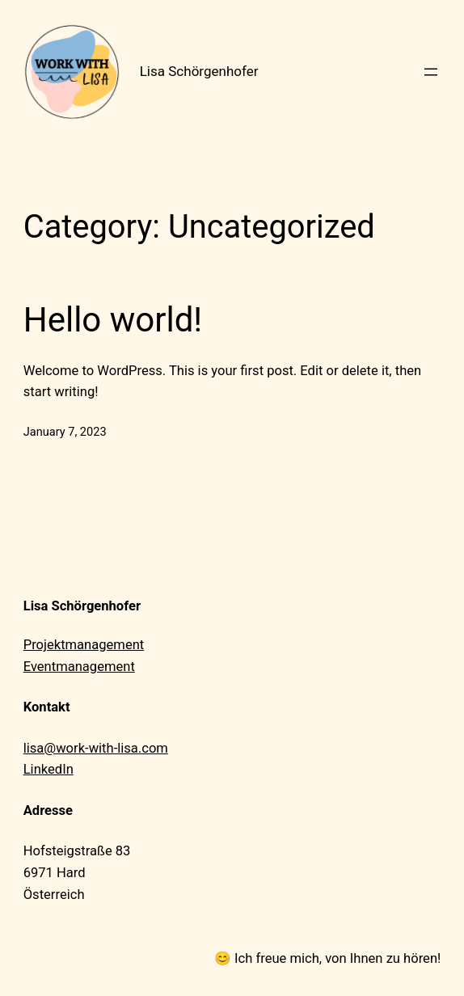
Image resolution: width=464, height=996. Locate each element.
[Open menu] (431, 72)
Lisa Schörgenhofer (199, 71)
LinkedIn (48, 769)
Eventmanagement (79, 666)
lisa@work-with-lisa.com (95, 748)
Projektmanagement (84, 644)
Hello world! (113, 320)
